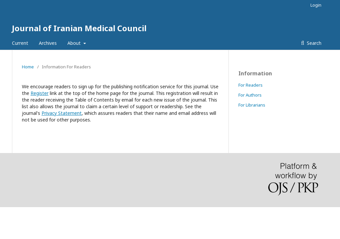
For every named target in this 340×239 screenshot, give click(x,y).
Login (315, 5)
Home (28, 67)
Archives (48, 43)
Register (39, 93)
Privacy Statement (62, 113)
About (74, 43)
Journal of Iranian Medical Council (79, 28)
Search (313, 43)
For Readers (250, 85)
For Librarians (251, 105)
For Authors (250, 95)
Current (20, 43)
